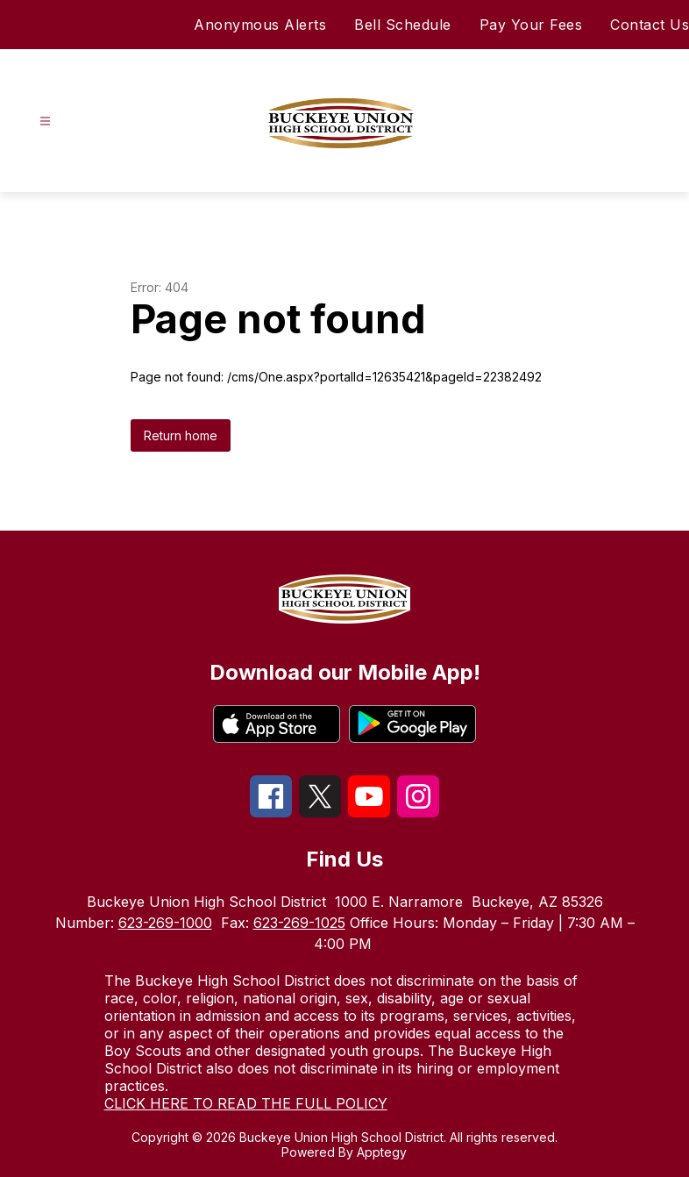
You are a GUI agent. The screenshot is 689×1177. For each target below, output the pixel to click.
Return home (180, 435)
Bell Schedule (402, 24)
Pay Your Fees (531, 24)
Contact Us (649, 24)
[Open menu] (45, 121)
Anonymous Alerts (260, 24)
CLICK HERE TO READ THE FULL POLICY (245, 1103)
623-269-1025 (299, 922)
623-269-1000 (165, 922)
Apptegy (382, 1152)
